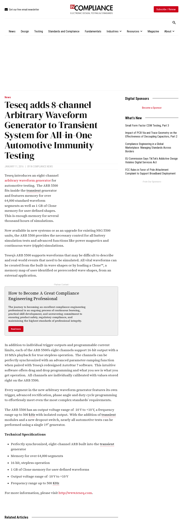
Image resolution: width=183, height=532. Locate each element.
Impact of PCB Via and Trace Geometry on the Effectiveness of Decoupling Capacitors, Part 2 (151, 134)
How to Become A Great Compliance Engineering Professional (43, 296)
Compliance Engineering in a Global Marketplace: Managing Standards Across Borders (148, 147)
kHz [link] (32, 415)
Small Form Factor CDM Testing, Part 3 (147, 125)
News (8, 97)
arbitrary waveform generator (28, 181)
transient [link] (33, 191)
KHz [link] (56, 483)
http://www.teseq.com (75, 493)
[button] (174, 23)
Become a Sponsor (152, 107)
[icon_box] (22, 9)
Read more (16, 329)
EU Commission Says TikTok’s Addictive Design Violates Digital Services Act (151, 160)
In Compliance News (41, 166)
